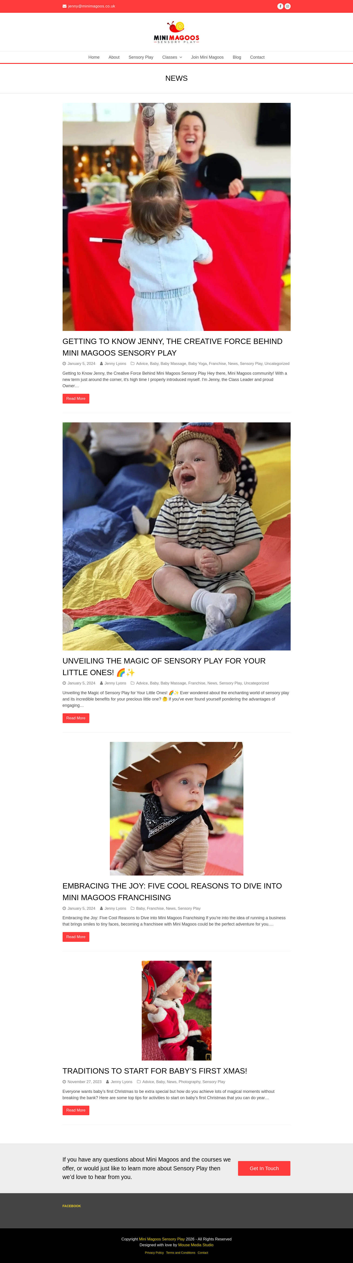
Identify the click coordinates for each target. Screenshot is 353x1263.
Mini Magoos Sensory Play (162, 1239)
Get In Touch (264, 1168)
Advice (142, 363)
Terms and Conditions (180, 1252)
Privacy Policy (154, 1252)
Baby (154, 363)
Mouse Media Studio (195, 1245)
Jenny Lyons (115, 363)
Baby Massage (173, 363)
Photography (189, 1082)
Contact (203, 1252)
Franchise (217, 363)
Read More (75, 398)
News (233, 363)
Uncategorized (277, 363)
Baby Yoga (197, 363)
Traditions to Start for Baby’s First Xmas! (155, 1071)
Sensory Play (251, 363)
